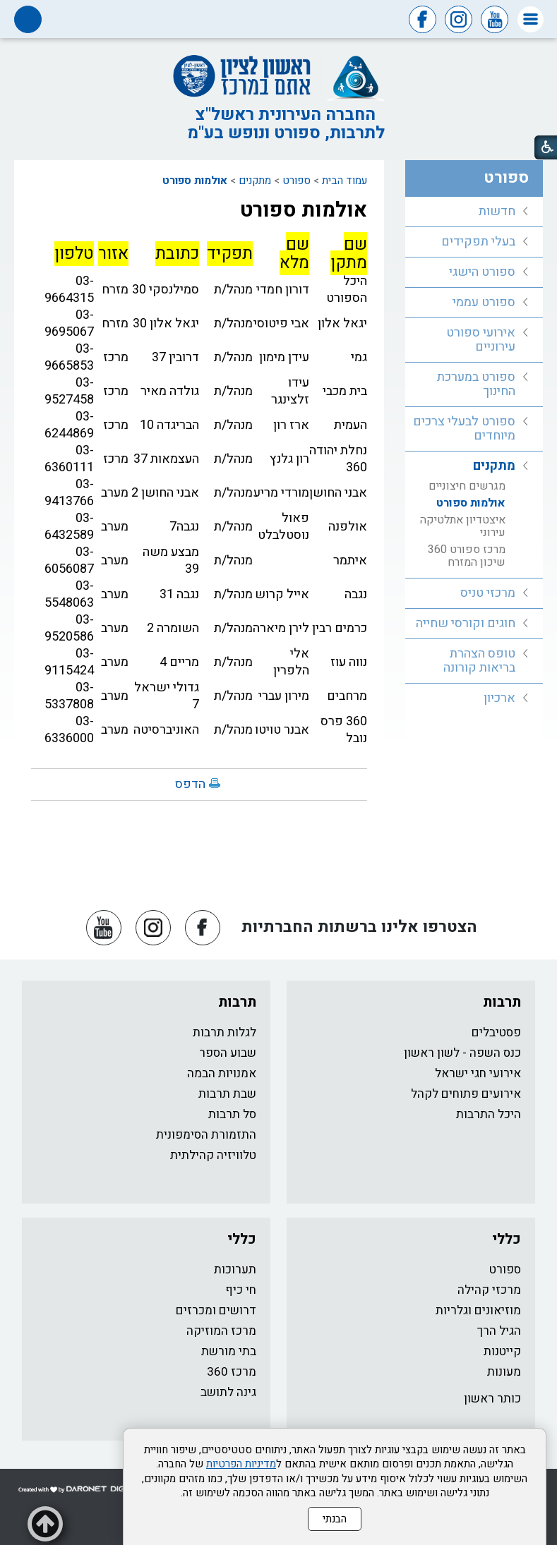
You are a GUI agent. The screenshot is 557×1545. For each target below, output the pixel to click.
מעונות (504, 1372)
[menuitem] (474, 212)
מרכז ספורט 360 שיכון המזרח (466, 556)
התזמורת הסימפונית (206, 1135)
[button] (530, 19)
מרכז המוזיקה (221, 1331)
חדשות (497, 211)
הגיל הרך (499, 1331)
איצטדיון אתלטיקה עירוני (462, 526)
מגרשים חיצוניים (467, 486)
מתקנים (255, 180)
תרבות (502, 1002)
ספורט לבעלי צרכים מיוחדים (464, 428)
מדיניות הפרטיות (241, 1464)
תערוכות (235, 1269)
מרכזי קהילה (489, 1290)
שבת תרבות (227, 1094)
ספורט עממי (484, 302)
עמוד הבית (344, 180)
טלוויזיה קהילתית (213, 1155)
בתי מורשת (228, 1351)
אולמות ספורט (194, 180)
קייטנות (502, 1351)
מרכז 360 (231, 1372)
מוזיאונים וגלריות (478, 1310)
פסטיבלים (496, 1032)
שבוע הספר (227, 1053)
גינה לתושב (228, 1392)
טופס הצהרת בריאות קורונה (479, 660)
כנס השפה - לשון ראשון (462, 1053)
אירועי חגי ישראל (478, 1073)
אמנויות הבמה (221, 1073)
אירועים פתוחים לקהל (466, 1094)
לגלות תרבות (224, 1032)
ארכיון (499, 698)
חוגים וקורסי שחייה (465, 623)
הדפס (190, 784)
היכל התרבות (488, 1114)
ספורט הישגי (482, 271)
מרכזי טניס (487, 592)
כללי (506, 1239)
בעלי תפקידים (478, 241)
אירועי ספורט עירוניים (480, 339)
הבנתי (335, 1519)
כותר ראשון (492, 1398)
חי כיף (240, 1290)
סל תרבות (232, 1114)
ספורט (296, 180)
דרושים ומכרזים (216, 1310)
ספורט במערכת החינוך (476, 384)
